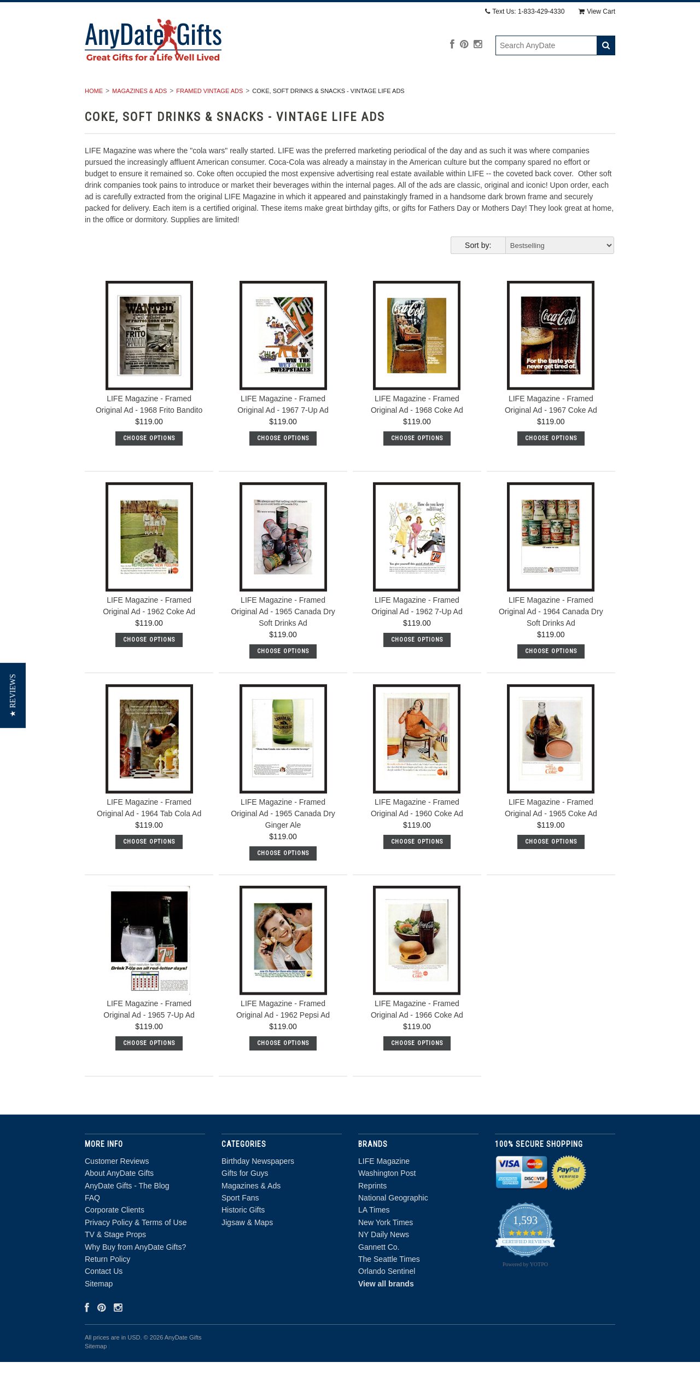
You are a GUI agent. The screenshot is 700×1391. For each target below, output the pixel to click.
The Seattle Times (389, 1288)
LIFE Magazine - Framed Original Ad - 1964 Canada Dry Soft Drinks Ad (551, 641)
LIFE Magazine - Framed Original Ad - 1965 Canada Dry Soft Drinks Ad (283, 641)
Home (94, 120)
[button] (13, 695)
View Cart (597, 11)
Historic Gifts (486, 96)
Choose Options (149, 467)
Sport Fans (412, 96)
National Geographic (393, 1226)
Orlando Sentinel (386, 1300)
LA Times (374, 1239)
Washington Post (387, 1202)
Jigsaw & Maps (567, 96)
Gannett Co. (379, 1276)
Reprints (372, 1214)
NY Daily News (383, 1264)
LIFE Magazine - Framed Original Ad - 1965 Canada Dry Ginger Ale (283, 842)
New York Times (385, 1251)
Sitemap (99, 1312)
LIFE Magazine (384, 1190)
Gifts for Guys (246, 96)
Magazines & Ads (332, 96)
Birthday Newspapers (149, 96)
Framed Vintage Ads (209, 120)
